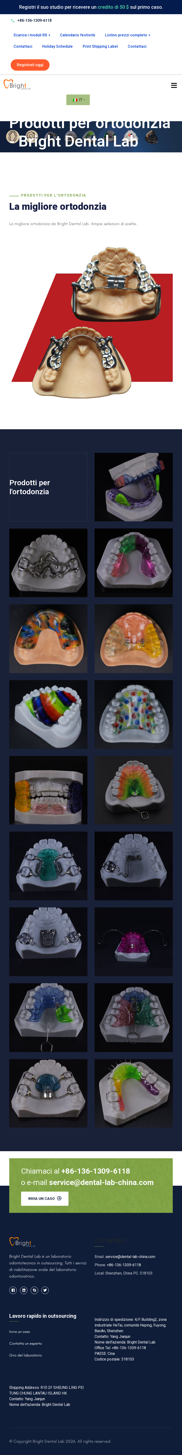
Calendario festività (77, 35)
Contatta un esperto (25, 1343)
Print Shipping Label (100, 46)
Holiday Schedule (57, 46)
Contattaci (23, 46)
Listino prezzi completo (127, 35)
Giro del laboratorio (25, 1355)
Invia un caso (44, 1198)
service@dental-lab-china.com (130, 1256)
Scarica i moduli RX (32, 35)
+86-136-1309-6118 (124, 1265)
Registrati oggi (30, 65)
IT (77, 100)
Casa (14, 157)
